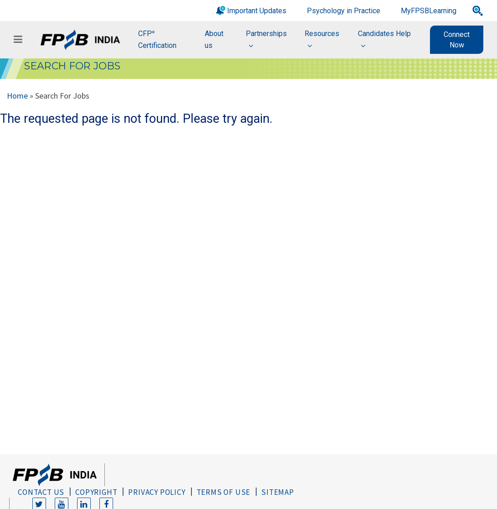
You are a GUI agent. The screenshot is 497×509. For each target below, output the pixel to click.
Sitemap (277, 492)
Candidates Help (384, 33)
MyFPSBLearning (428, 10)
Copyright (96, 492)
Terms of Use (224, 492)
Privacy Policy (156, 492)
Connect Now (457, 39)
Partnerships (266, 33)
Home (17, 95)
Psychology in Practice (343, 10)
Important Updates (256, 10)
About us (214, 39)
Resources (322, 33)
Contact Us (41, 492)
